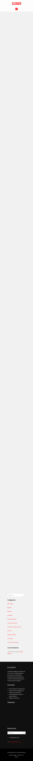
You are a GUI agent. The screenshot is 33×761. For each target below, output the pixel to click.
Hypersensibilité (11, 634)
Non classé (10, 638)
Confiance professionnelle (14, 627)
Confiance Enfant (11, 619)
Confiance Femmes (12, 623)
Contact (16, 757)
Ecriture (9, 630)
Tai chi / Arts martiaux (12, 642)
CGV (22, 755)
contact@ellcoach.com (15, 742)
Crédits (19, 755)
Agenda (9, 607)
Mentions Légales (13, 755)
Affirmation (10, 603)
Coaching (9, 615)
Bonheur (9, 611)
